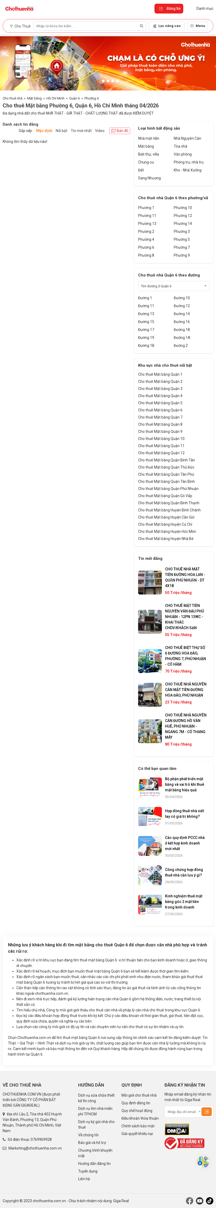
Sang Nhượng (149, 178)
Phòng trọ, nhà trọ (189, 162)
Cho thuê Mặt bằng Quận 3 (160, 389)
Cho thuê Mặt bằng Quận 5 (160, 403)
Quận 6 (74, 98)
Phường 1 (146, 208)
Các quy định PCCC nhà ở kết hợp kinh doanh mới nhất (185, 843)
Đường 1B (146, 345)
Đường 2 (181, 345)
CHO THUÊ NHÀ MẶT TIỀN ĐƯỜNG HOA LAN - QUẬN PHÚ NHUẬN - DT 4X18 (185, 577)
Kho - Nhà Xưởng (187, 170)
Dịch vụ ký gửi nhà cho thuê (96, 1124)
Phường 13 (147, 223)
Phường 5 (182, 239)
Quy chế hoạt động (136, 1111)
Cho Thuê (20, 26)
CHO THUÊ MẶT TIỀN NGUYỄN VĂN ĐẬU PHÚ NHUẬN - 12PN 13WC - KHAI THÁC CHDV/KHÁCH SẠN (184, 616)
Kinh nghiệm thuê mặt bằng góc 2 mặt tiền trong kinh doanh (183, 901)
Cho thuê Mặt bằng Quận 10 (161, 439)
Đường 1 (145, 298)
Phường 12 (183, 216)
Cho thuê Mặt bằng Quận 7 (160, 417)
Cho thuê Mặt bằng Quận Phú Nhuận (168, 489)
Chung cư (146, 162)
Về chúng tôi (88, 1135)
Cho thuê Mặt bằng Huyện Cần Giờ (166, 517)
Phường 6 (91, 98)
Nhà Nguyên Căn (187, 138)
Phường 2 (146, 231)
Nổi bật (61, 131)
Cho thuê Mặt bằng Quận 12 (161, 453)
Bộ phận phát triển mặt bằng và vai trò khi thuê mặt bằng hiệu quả (184, 784)
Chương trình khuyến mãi (95, 1153)
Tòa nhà (180, 146)
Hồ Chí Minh (55, 98)
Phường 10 (183, 208)
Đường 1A (182, 337)
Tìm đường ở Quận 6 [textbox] (156, 286)
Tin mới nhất (81, 131)
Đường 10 (182, 298)
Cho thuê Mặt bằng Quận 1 (160, 374)
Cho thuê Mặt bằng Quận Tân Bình (166, 481)
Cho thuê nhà (12, 98)
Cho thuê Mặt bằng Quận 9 (160, 431)
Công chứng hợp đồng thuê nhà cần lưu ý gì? (184, 872)
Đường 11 (146, 306)
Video (100, 131)
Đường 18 (182, 330)
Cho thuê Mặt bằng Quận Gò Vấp (165, 496)
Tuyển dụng (87, 1171)
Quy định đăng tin (135, 1103)
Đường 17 (146, 330)
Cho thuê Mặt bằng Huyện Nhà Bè (166, 539)
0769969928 (41, 1139)
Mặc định (44, 131)
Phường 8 (146, 255)
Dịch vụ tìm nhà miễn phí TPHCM (95, 1111)
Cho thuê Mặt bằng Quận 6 (160, 410)
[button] (98, 81)
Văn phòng (183, 154)
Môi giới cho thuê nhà (139, 1095)
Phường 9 (182, 255)
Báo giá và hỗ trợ (92, 1143)
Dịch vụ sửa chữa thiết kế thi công (96, 1098)
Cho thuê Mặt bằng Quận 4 (160, 396)
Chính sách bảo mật (137, 1126)
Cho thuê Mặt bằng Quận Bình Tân (166, 460)
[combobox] (173, 286)
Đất (141, 170)
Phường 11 (147, 216)
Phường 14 (183, 223)
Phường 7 (182, 247)
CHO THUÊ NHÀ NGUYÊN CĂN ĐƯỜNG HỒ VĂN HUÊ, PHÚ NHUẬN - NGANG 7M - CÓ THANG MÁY (185, 726)
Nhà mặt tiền (148, 138)
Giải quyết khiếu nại (137, 1134)
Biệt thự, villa (148, 154)
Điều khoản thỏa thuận (140, 1118)
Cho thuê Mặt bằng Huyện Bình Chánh (169, 510)
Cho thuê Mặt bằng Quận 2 (160, 381)
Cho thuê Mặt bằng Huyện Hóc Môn (167, 531)
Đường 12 (182, 306)
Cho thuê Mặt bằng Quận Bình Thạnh (168, 503)
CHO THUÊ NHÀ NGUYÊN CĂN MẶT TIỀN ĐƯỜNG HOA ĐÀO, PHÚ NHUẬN (185, 689)
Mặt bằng (34, 98)
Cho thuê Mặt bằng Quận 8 (160, 424)
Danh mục (201, 8)
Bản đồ (119, 131)
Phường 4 (146, 239)
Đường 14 (182, 314)
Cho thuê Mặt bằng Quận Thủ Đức (166, 467)
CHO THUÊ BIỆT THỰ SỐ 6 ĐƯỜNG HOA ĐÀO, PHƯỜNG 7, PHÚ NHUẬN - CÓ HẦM (185, 656)
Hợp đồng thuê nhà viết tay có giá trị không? (184, 814)
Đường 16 (182, 322)
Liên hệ (84, 1179)
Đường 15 (146, 322)
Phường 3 (182, 231)
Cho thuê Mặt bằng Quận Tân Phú (166, 474)
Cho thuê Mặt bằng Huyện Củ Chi (165, 524)
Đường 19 (146, 337)
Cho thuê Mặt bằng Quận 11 (161, 446)
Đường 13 (146, 314)
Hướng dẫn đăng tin (94, 1163)
